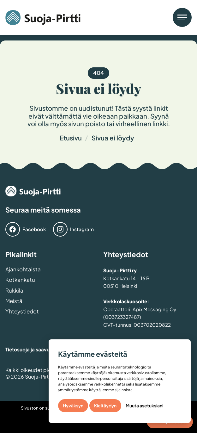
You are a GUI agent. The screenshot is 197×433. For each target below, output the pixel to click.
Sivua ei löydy (113, 138)
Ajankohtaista (23, 270)
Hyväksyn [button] (73, 405)
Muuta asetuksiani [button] (144, 405)
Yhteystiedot (22, 312)
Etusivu (71, 138)
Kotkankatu (20, 280)
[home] (43, 17)
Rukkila (14, 291)
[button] (182, 17)
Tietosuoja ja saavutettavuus (38, 349)
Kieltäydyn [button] (105, 405)
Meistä (13, 301)
